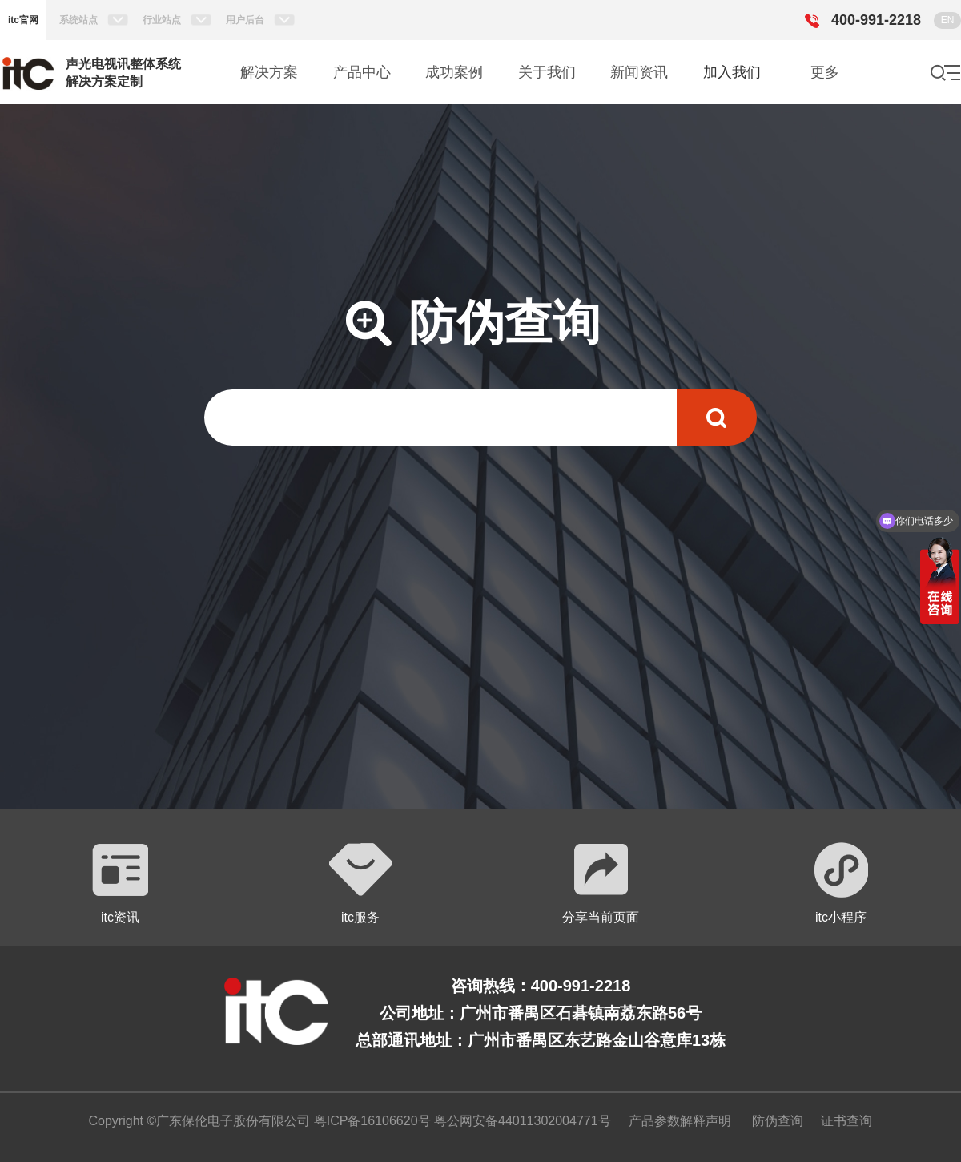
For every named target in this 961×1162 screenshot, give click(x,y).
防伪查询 (777, 1121)
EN (948, 20)
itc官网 (23, 20)
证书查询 (846, 1121)
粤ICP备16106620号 (370, 1121)
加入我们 (732, 72)
